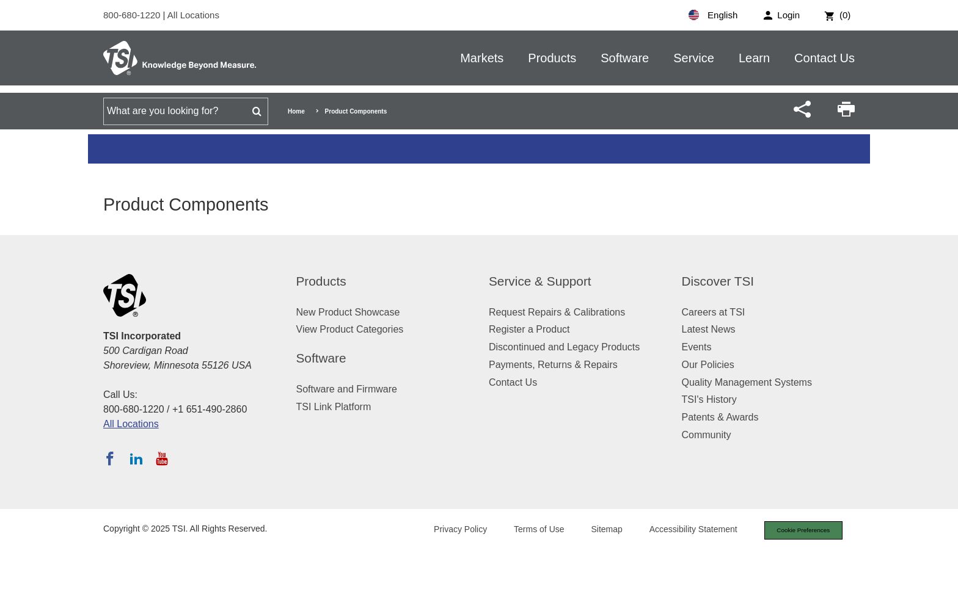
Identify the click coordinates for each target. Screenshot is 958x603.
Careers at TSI (713, 312)
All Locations (193, 15)
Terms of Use (529, 530)
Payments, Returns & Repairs (553, 364)
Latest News (709, 329)
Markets (481, 58)
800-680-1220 (133, 15)
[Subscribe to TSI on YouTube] (161, 458)
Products (552, 58)
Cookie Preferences (798, 531)
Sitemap (596, 530)
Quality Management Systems (747, 382)
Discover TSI (718, 281)
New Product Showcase (348, 312)
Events (697, 347)
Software (625, 58)
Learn (754, 58)
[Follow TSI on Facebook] (110, 458)
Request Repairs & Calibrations (557, 312)
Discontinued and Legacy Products (564, 347)
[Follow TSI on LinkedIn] (136, 458)
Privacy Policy (450, 530)
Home (296, 111)
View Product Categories (350, 329)
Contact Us (824, 58)
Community (706, 435)
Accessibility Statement (683, 530)
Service (693, 58)
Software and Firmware (346, 389)
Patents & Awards (720, 417)
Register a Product (529, 329)
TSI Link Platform (333, 407)
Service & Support (540, 281)
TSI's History (709, 399)
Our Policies (708, 364)
